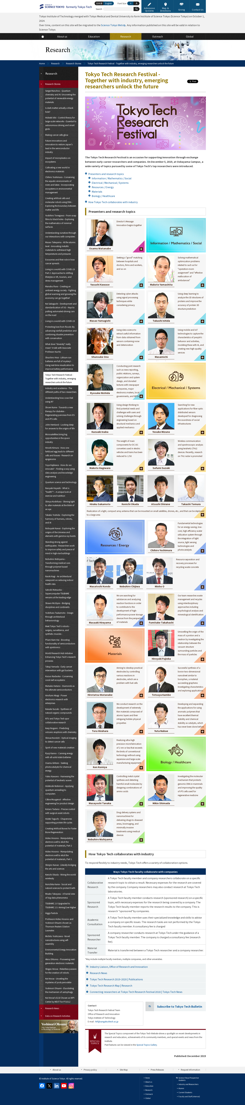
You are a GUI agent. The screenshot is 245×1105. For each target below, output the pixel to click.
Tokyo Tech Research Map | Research (111, 985)
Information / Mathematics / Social (111, 178)
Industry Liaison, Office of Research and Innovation (119, 966)
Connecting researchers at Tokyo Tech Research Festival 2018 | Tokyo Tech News (136, 992)
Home (42, 63)
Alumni (181, 1088)
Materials (97, 191)
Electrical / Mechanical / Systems (110, 182)
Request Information (190, 1069)
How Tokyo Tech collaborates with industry (113, 202)
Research (55, 63)
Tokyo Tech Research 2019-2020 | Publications (116, 979)
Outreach (149, 1094)
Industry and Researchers (188, 1084)
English (108, 3)
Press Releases (157, 1069)
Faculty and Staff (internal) (189, 1096)
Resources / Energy (103, 187)
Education (149, 1086)
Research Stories (73, 63)
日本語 (99, 3)
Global (148, 1098)
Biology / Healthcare (103, 196)
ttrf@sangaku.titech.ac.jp (106, 1021)
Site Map (124, 1069)
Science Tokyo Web (112, 25)
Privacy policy (90, 1069)
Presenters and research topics (106, 174)
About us (57, 1069)
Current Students (185, 1092)
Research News (98, 973)
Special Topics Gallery (146, 1044)
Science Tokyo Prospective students (188, 1078)
